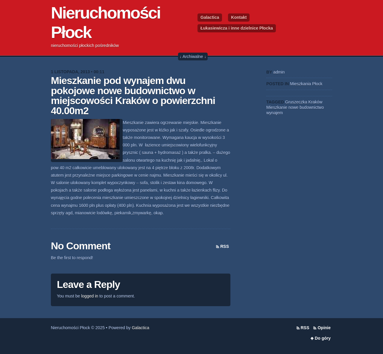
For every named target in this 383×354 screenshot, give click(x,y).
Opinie (324, 327)
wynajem (274, 112)
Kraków (315, 102)
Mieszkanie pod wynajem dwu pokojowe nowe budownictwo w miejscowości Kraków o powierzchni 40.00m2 (133, 95)
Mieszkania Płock (306, 83)
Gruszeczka (296, 102)
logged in (89, 296)
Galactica (209, 17)
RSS (224, 246)
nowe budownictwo (306, 107)
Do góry (323, 338)
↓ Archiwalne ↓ (193, 56)
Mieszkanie (276, 107)
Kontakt (239, 17)
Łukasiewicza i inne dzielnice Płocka (236, 28)
